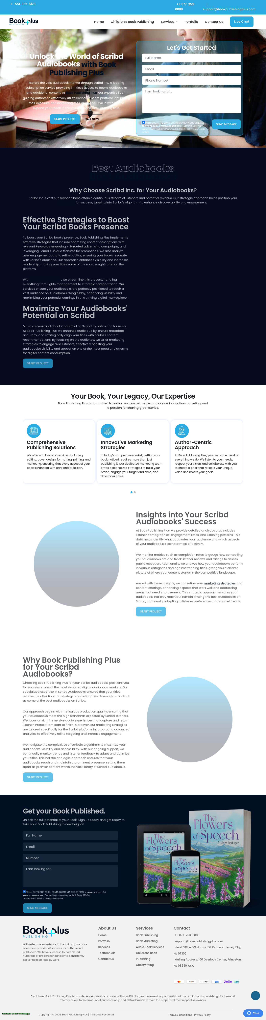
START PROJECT (65, 119)
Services (168, 21)
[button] (131, 492)
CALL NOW (92, 119)
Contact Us (214, 21)
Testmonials (106, 953)
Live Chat (241, 21)
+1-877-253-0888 (187, 935)
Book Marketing (147, 941)
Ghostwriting (145, 965)
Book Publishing (147, 935)
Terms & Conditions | (180, 1015)
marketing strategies (220, 571)
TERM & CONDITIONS (171, 126)
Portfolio (191, 21)
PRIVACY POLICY (150, 126)
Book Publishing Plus (81, 93)
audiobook (67, 214)
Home (99, 21)
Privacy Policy (202, 1015)
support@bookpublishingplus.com (199, 941)
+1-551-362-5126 (23, 4)
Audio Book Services (150, 947)
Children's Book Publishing (132, 21)
